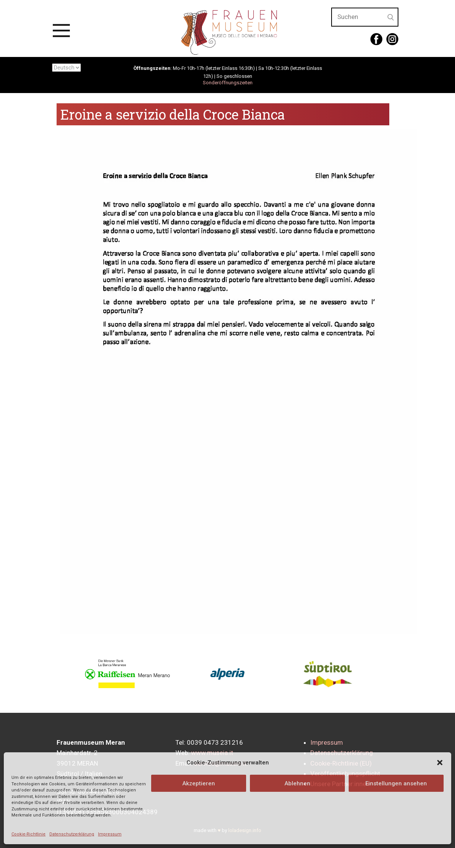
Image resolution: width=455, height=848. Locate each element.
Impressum (110, 834)
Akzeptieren (198, 783)
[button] (440, 762)
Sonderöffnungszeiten (228, 82)
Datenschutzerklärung (71, 834)
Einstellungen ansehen (396, 783)
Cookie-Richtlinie (28, 834)
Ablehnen (297, 783)
